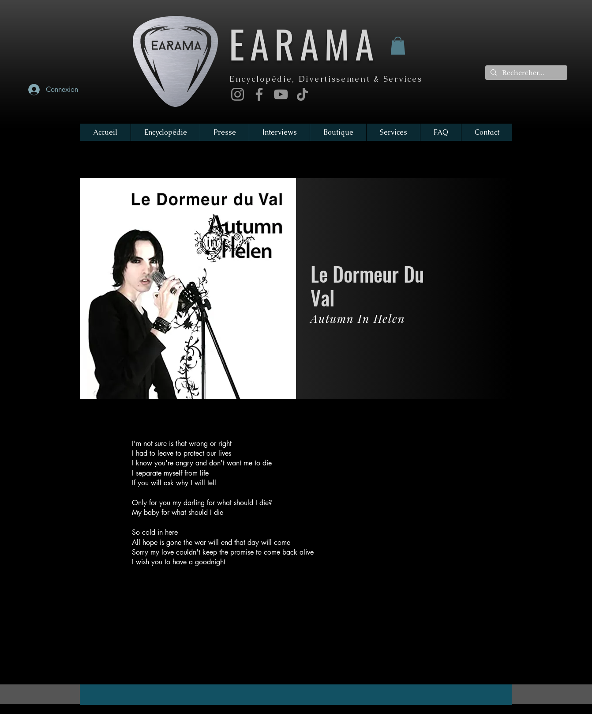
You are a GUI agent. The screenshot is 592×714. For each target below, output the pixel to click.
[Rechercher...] (525, 73)
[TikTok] (302, 94)
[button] (397, 46)
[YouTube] (280, 94)
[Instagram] (237, 94)
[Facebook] (259, 94)
